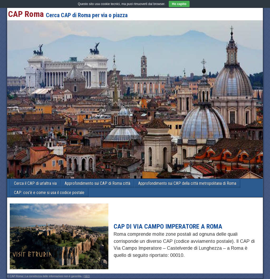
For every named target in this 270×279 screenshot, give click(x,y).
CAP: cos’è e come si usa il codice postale (49, 192)
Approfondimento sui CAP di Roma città (97, 183)
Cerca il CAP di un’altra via (35, 183)
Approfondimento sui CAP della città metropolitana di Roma (187, 183)
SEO (87, 276)
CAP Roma (26, 14)
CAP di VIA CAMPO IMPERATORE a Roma (168, 226)
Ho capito (179, 4)
